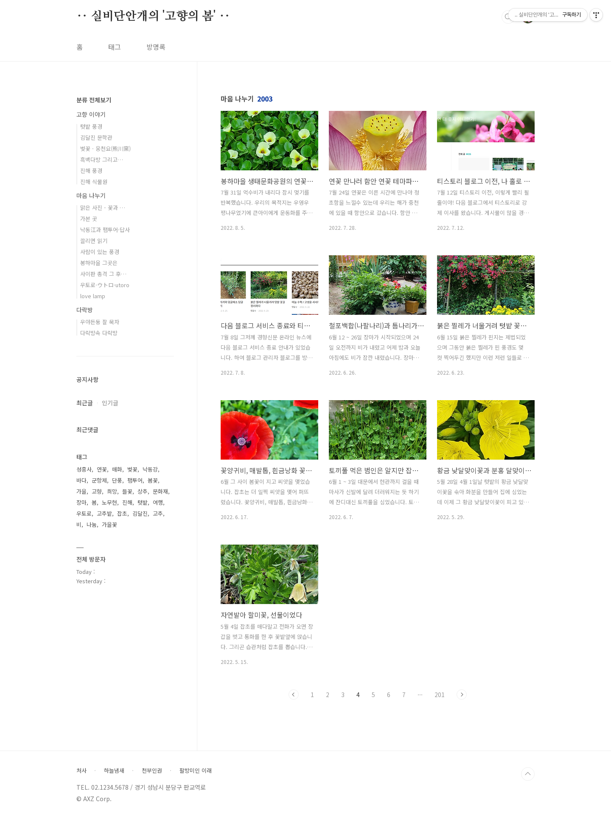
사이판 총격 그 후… (103, 274)
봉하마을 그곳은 (99, 263)
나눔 (92, 524)
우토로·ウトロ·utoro (104, 285)
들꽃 (127, 491)
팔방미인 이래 (195, 770)
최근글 (84, 402)
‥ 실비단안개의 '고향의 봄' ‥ (153, 17)
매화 (117, 469)
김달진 (140, 513)
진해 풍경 (91, 171)
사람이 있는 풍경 (99, 252)
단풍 (117, 480)
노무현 (109, 502)
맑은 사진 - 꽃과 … (102, 207)
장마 (81, 502)
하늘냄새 (114, 770)
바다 (81, 480)
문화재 (160, 491)
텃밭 (142, 502)
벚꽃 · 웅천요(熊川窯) (105, 148)
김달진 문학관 (96, 137)
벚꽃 (132, 469)
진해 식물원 (93, 182)
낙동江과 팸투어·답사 (105, 230)
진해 (127, 502)
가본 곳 (88, 219)
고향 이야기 (91, 114)
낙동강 (150, 469)
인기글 (110, 402)
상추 (142, 491)
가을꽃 (109, 524)
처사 (81, 770)
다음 (462, 694)
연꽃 (102, 469)
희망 (112, 491)
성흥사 (84, 469)
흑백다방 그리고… (101, 159)
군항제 (99, 480)
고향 (97, 491)
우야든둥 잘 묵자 (99, 322)
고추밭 (104, 513)
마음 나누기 (91, 195)
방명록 (155, 47)
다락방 (84, 309)
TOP (528, 774)
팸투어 (135, 480)
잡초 (122, 513)
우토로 (84, 513)
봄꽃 (153, 480)
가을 (81, 491)
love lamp (92, 296)
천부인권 (152, 770)
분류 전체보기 (93, 100)
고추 (158, 513)
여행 (158, 502)
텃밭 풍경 (91, 126)
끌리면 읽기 (93, 241)
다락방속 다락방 (99, 333)
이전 (294, 694)
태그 (114, 47)
